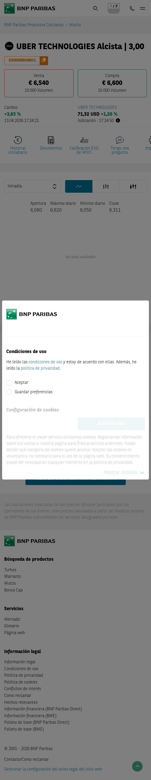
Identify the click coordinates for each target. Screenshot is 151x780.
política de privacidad (40, 368)
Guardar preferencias (34, 392)
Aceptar (21, 383)
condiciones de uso (45, 362)
